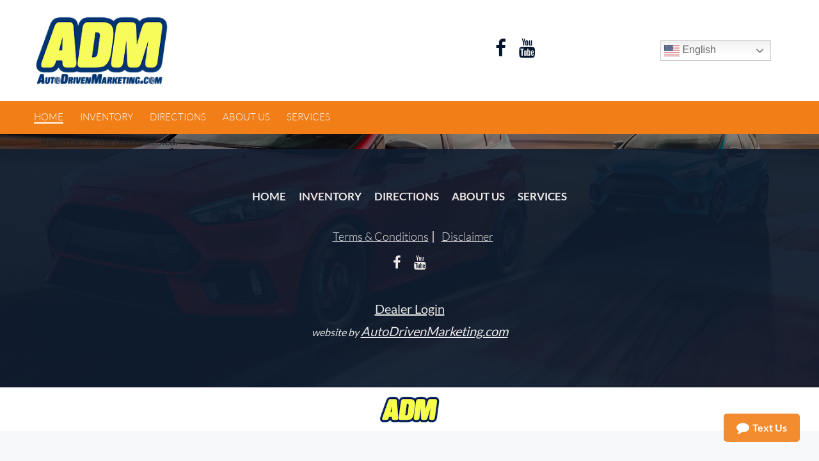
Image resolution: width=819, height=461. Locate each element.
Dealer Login (410, 308)
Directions (406, 196)
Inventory (330, 196)
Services (542, 196)
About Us (478, 196)
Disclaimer (467, 236)
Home (269, 196)
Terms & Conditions (381, 236)
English (690, 50)
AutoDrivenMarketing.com (434, 331)
